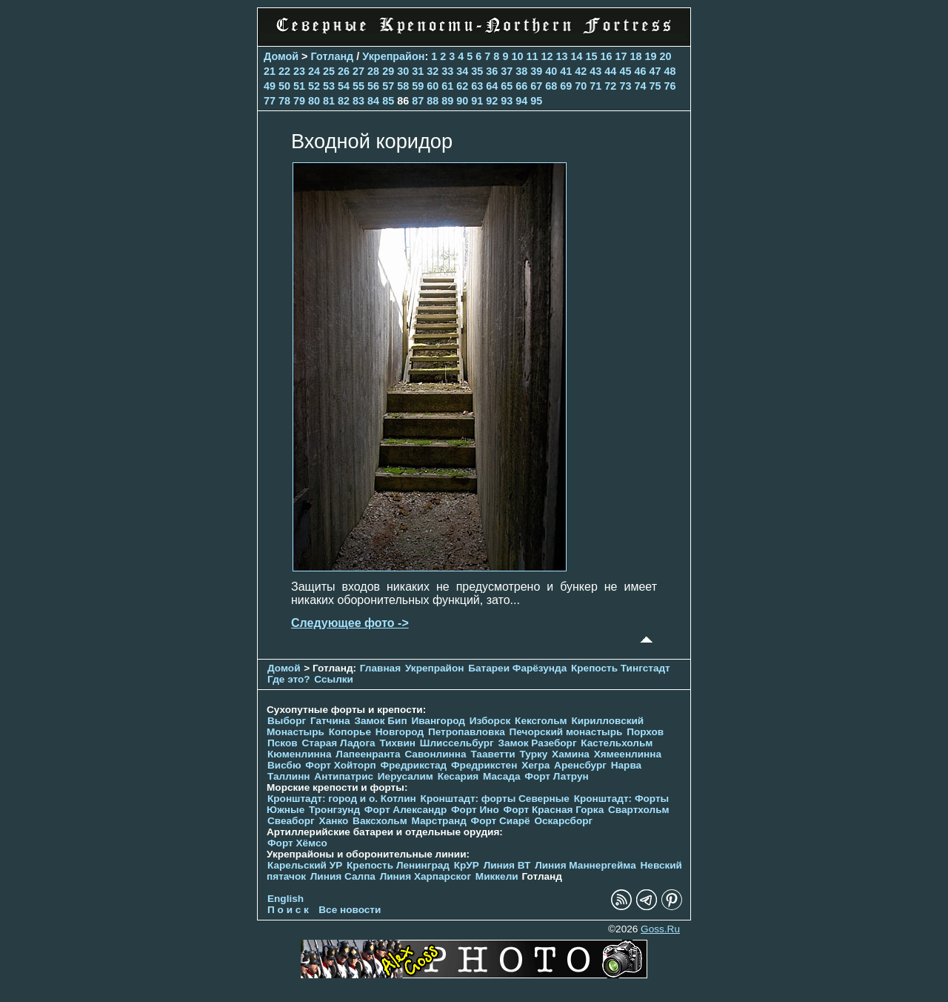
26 (344, 71)
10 (517, 56)
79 (299, 101)
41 (566, 71)
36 (492, 71)
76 (669, 86)
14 (576, 56)
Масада (502, 776)
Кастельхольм (616, 743)
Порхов (645, 731)
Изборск (490, 720)
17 (621, 56)
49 (270, 86)
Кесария (458, 776)
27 (358, 71)
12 (547, 56)
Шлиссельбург (457, 743)
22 (284, 71)
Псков (282, 743)
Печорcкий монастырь (566, 731)
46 (640, 71)
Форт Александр (405, 809)
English (285, 898)
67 (536, 86)
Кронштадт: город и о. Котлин (341, 798)
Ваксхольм (380, 820)
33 (447, 71)
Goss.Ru (660, 929)
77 (270, 101)
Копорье (350, 731)
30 (403, 71)
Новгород (399, 731)
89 (447, 101)
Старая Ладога (338, 743)
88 (432, 101)
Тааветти (492, 754)
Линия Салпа (342, 876)
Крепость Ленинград (398, 865)
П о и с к (288, 909)
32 (432, 71)
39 (536, 71)
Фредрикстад (413, 765)
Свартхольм (639, 809)
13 (561, 56)
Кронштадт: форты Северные (495, 798)
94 (521, 101)
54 (344, 86)
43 (595, 71)
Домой (281, 56)
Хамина (571, 754)
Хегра (535, 765)
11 (532, 56)
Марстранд (439, 820)
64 (492, 86)
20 (666, 56)
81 (329, 101)
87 (418, 101)
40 (551, 71)
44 (610, 71)
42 (581, 71)
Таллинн (288, 776)
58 (403, 86)
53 (329, 86)
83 (358, 101)
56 (373, 86)
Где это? (288, 679)
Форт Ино (475, 809)
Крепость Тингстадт (620, 668)
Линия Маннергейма (585, 865)
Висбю (284, 765)
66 (521, 86)
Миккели (496, 876)
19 (651, 56)
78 (284, 101)
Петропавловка (466, 731)
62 (462, 86)
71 (595, 86)
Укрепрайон (393, 56)
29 (388, 71)
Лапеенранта (368, 754)
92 (492, 101)
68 (551, 86)
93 (507, 101)
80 (314, 101)
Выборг (286, 720)
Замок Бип (380, 720)
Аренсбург (580, 765)
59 (418, 86)
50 (284, 86)
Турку (533, 754)
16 (606, 56)
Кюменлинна (299, 754)
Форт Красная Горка (554, 809)
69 (566, 86)
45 (625, 71)
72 (610, 86)
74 (640, 86)
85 (388, 101)
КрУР (466, 865)
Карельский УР (304, 865)
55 (358, 86)
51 (299, 86)
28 (373, 71)
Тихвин (397, 743)
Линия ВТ (507, 865)
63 (477, 86)
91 (477, 101)
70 (581, 86)
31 (418, 71)
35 (477, 71)
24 (314, 71)
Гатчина (330, 720)
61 (447, 86)
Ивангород (438, 720)
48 (669, 71)
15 (591, 56)
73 (625, 86)
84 (373, 101)
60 (432, 86)
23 (299, 71)
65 (507, 86)
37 (507, 71)
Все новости (349, 909)
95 (536, 101)
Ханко (334, 820)
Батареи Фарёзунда (517, 668)
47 (655, 71)
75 (655, 86)
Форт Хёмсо (297, 843)
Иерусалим (405, 776)
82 (344, 101)
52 (314, 86)
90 (462, 101)
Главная (380, 668)
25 (329, 71)
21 (270, 71)
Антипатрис (343, 776)
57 (388, 86)
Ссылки (333, 679)
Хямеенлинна (627, 754)
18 (636, 56)
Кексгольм (541, 720)
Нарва (626, 765)
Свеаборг (291, 820)
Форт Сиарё (500, 820)
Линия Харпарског (425, 876)
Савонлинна (435, 754)
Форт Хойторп (340, 765)
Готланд (332, 56)
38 (521, 71)
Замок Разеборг (537, 743)
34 (462, 71)
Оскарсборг (563, 820)
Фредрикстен (484, 765)
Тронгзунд (334, 809)
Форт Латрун (556, 776)
